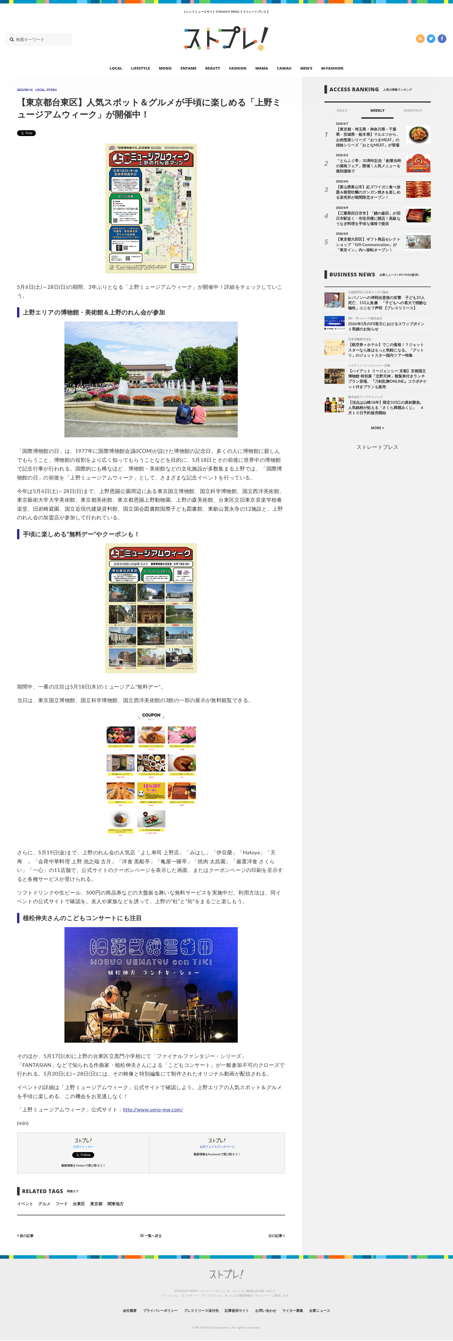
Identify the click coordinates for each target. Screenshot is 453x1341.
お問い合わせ (272, 1310)
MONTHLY (413, 110)
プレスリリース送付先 (197, 1310)
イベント (25, 1203)
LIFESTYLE (140, 68)
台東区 (79, 1203)
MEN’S (306, 68)
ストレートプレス (377, 449)
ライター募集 (304, 1310)
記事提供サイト (238, 1310)
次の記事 (275, 1235)
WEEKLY (377, 110)
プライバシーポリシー (149, 1310)
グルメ (44, 1203)
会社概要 (114, 1310)
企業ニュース (335, 1310)
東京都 (96, 1203)
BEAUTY (212, 68)
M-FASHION (332, 68)
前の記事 (26, 1235)
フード (61, 1203)
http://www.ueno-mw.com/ (155, 1109)
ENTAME (188, 68)
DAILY (342, 110)
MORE (377, 430)
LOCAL (116, 68)
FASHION (237, 68)
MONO (165, 68)
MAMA (261, 68)
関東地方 (115, 1203)
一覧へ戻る (151, 1235)
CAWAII (284, 68)
